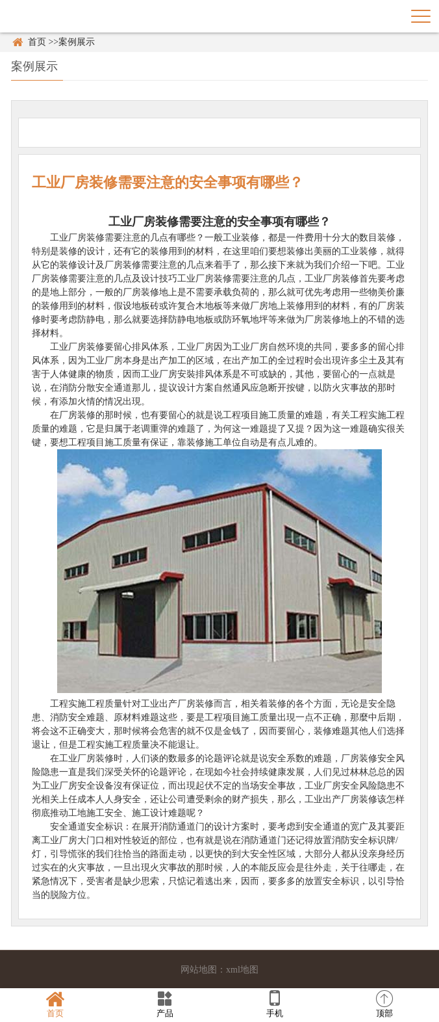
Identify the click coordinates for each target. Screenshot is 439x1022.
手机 (274, 1004)
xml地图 (242, 970)
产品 (165, 1004)
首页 (37, 42)
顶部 (384, 1004)
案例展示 (76, 42)
